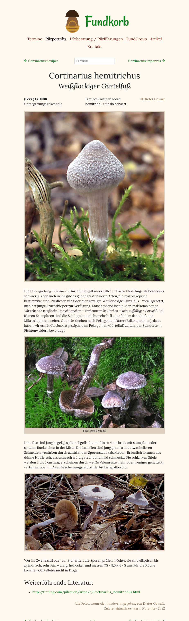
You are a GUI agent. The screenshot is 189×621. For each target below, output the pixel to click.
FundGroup (136, 38)
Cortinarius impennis (144, 61)
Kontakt (94, 46)
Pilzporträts (56, 38)
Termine (34, 38)
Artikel (156, 38)
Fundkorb (107, 21)
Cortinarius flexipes (43, 61)
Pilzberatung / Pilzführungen (96, 38)
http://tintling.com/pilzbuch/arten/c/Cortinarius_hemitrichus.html (86, 592)
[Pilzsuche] (94, 61)
